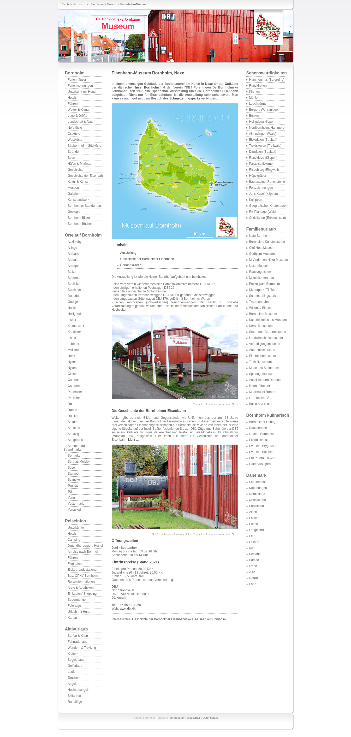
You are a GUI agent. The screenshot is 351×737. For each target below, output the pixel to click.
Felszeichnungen (261, 188)
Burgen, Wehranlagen (264, 109)
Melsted (73, 350)
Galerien (74, 194)
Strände (73, 152)
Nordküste (75, 127)
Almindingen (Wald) (262, 133)
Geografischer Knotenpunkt (268, 206)
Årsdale (73, 260)
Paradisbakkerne (261, 164)
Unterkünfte (76, 527)
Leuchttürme (258, 103)
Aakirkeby (75, 242)
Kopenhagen (258, 488)
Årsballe (73, 254)
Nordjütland (257, 494)
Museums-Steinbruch (264, 368)
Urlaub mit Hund (79, 612)
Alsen (253, 512)
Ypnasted (74, 509)
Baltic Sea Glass (260, 404)
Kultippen (255, 200)
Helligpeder (76, 314)
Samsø (254, 560)
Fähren (73, 103)
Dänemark (256, 475)
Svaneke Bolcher (261, 452)
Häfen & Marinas (79, 164)
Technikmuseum (260, 362)
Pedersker (75, 392)
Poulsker (74, 398)
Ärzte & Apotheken (81, 587)
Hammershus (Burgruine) (266, 79)
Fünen (253, 524)
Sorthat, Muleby (79, 461)
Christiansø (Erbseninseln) (267, 218)
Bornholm (97, 4)
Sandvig (73, 434)
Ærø (252, 572)
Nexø (71, 356)
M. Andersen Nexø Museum (268, 260)
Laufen (73, 672)
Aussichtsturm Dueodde (265, 380)
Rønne (72, 410)
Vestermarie (76, 503)
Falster (254, 518)
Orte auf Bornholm (83, 235)
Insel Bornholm (147, 87)
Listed (72, 338)
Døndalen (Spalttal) (262, 152)
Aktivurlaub (76, 629)
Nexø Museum (259, 266)
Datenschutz (210, 717)
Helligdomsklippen (262, 121)
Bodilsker (74, 284)
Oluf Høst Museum (262, 248)
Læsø (253, 566)
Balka (72, 272)
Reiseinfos (75, 521)
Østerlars (74, 380)
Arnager (73, 266)
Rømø (253, 578)
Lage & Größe (77, 115)
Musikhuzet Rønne (262, 392)
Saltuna (73, 422)
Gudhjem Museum (262, 254)
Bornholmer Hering (262, 422)
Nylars (72, 368)
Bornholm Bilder (79, 218)
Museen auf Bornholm (210, 619)
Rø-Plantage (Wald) (263, 212)
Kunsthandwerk (79, 200)
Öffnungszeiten (130, 265)
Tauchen (74, 678)
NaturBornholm (259, 236)
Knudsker (74, 332)
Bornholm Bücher (80, 224)
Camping (74, 539)
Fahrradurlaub (77, 642)
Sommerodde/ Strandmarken (75, 447)
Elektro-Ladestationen (83, 569)
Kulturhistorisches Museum (268, 320)
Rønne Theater (259, 386)
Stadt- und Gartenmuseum (267, 332)
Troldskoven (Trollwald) (265, 146)
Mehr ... (133, 439)
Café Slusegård (260, 464)
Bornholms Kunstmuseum (267, 242)
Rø (70, 404)
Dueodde (74, 296)
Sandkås (74, 428)
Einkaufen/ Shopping (82, 594)
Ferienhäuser (77, 79)
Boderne (74, 278)
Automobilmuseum (262, 350)
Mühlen (254, 97)
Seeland (255, 554)
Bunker (254, 115)
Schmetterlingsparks (184, 98)
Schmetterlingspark (262, 296)
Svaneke (74, 479)
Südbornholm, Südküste (84, 146)
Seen (71, 158)
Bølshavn (74, 290)
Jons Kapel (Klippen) (263, 194)
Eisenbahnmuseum (262, 356)
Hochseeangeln (79, 690)
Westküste (75, 139)
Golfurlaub (75, 666)
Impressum (177, 717)
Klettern (73, 654)
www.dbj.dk (128, 608)
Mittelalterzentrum (261, 278)
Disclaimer (193, 717)
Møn (252, 548)
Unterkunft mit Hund (82, 91)
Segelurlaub (76, 660)
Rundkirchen (258, 85)
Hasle (72, 308)
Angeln (73, 684)
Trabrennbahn (259, 302)
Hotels (72, 97)
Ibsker (72, 320)
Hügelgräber (257, 176)
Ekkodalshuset (259, 440)
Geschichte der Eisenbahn (86, 176)
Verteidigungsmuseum (264, 344)
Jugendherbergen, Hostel (85, 545)
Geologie (74, 212)
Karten (72, 618)
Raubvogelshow (260, 272)
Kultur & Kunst (78, 182)
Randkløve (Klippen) (263, 158)
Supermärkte (77, 600)
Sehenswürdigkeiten (266, 73)
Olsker (72, 374)
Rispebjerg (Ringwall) (264, 170)
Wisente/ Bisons (260, 308)
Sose (71, 467)
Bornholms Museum (263, 314)
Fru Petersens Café (262, 458)
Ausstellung (128, 253)
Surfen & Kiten (78, 636)
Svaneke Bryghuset (262, 446)
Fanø (253, 584)
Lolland (254, 542)
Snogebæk (75, 440)
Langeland (256, 530)
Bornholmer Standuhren (84, 206)
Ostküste (74, 133)
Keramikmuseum (261, 326)
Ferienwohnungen (80, 85)
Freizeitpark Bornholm (264, 284)
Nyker (72, 362)
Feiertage (74, 606)
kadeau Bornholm (261, 434)
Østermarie (75, 386)
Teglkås (73, 485)
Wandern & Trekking (82, 648)
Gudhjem (74, 302)
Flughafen (75, 563)
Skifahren (74, 696)
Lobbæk (73, 344)
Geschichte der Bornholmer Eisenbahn (147, 259)
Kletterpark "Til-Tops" (263, 290)
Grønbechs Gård (260, 398)
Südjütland (256, 506)
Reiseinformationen (81, 581)
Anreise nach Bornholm (84, 551)
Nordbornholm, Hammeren (267, 127)
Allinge (72, 248)
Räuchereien (258, 428)
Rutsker (73, 416)
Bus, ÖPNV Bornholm (83, 575)
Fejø (252, 536)
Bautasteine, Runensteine (267, 182)
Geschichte (76, 170)
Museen (112, 4)
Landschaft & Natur (81, 121)
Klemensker (76, 326)
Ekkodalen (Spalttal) (263, 139)
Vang (71, 497)
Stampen (74, 473)
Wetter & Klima (78, 109)
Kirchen (254, 91)
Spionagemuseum (262, 374)
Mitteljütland (257, 500)
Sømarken (75, 455)
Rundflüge (75, 702)
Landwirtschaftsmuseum (266, 338)
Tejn (71, 491)
